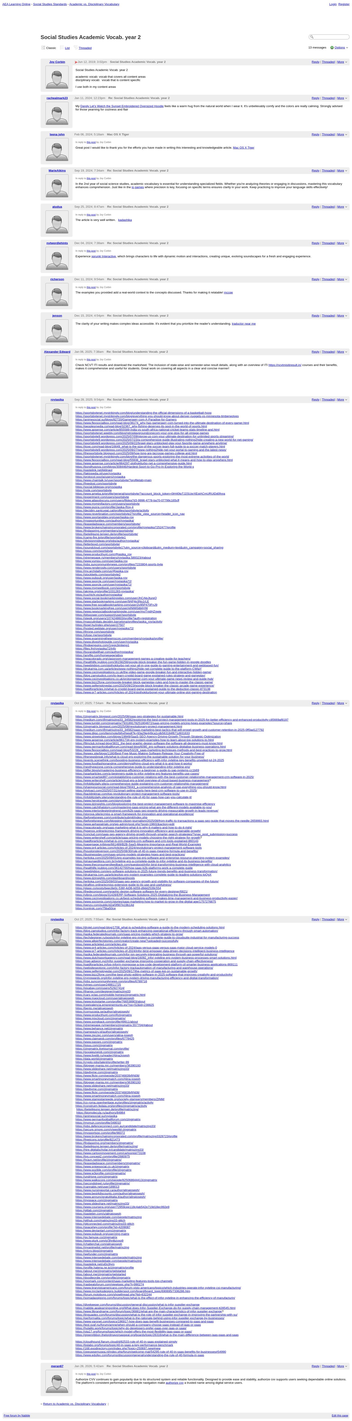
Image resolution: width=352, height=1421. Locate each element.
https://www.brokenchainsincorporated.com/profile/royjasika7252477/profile (125, 527)
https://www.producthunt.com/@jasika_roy (103, 554)
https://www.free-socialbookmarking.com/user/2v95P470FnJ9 (116, 604)
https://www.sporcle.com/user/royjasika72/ (103, 581)
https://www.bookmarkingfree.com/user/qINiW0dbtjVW (111, 608)
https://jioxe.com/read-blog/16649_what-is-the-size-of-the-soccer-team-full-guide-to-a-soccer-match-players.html (150, 446)
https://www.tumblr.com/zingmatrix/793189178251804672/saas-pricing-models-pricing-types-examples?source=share (153, 723)
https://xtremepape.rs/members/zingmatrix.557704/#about (114, 1025)
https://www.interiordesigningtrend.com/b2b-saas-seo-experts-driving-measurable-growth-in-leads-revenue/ (146, 810)
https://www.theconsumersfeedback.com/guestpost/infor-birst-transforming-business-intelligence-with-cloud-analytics (153, 864)
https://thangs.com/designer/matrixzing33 (102, 991)
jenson (57, 315)
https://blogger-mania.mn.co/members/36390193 (108, 1065)
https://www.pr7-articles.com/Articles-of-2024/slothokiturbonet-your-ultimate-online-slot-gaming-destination (146, 692)
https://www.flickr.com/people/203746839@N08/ (107, 1075)
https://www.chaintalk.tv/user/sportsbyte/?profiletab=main (113, 480)
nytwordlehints (57, 243)
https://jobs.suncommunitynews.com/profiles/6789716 (111, 981)
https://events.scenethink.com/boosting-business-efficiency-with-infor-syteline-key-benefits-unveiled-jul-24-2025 (149, 760)
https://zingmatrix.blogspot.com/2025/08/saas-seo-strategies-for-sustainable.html (129, 716)
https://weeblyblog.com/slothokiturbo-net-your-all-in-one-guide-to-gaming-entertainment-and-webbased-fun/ (147, 665)
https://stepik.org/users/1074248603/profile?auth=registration (116, 618)
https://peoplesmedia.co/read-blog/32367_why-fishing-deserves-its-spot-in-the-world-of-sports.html (141, 426)
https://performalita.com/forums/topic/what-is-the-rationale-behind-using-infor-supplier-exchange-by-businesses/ (149, 1318)
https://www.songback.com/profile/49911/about (106, 1021)
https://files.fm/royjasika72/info (95, 648)
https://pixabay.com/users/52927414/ (100, 988)
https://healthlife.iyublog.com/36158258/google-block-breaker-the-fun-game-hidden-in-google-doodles (143, 662)
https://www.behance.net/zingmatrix (99, 1028)
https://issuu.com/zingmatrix (94, 1045)
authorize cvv (175, 1382)
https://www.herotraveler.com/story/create (103, 800)
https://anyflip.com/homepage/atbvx (99, 655)
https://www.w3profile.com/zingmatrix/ (100, 1173)
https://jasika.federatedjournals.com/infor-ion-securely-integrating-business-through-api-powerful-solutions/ (146, 954)
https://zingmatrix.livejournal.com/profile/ (102, 1048)
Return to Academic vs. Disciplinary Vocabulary (74, 1404)
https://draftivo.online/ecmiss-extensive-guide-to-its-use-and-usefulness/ (123, 884)
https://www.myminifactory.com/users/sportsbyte (107, 503)
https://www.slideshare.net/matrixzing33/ (102, 1069)
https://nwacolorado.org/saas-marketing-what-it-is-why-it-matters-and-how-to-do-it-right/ (133, 827)
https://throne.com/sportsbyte (94, 631)
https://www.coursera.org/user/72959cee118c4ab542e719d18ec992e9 (122, 1207)
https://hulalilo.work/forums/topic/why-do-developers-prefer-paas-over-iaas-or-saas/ (130, 1328)
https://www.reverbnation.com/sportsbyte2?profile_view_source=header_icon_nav (130, 514)
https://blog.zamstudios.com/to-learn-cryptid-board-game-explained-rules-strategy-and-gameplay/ (140, 675)
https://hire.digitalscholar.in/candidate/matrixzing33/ (109, 1149)
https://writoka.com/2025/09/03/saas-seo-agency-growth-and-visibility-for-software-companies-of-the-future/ (147, 881)
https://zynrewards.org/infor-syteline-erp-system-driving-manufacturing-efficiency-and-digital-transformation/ (147, 978)
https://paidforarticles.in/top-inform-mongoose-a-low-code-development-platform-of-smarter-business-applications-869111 (156, 964)
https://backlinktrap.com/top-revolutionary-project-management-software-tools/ (127, 793)
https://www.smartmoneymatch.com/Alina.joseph (107, 1079)
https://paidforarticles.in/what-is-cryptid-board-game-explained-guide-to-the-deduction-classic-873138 (142, 689)
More (340, 62)
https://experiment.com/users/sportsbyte (102, 497)
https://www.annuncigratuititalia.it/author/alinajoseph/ (110, 1196)
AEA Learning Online (16, 4)
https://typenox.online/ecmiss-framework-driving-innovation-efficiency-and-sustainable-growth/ (138, 831)
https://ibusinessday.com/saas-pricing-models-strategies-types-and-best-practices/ (130, 854)
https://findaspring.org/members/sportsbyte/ (104, 530)
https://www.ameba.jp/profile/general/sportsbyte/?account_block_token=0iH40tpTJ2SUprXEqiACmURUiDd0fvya (150, 493)
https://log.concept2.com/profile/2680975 (102, 1156)
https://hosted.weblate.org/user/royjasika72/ (104, 628)
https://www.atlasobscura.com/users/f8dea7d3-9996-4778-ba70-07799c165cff (127, 500)
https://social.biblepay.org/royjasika (98, 487)
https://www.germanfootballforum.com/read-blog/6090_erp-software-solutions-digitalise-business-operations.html (150, 746)
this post (91, 142)
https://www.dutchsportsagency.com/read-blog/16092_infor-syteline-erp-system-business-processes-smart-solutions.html (155, 957)
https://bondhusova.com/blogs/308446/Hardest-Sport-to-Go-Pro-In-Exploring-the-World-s (134, 466)
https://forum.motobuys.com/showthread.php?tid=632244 (113, 1294)
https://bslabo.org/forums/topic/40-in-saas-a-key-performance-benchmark (124, 1345)
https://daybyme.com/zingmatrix (96, 1072)
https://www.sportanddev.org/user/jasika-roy (104, 517)
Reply (315, 62)
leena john (57, 134)
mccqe (228, 292)
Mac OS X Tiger (243, 147)
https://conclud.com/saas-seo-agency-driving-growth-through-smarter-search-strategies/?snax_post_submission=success (156, 834)
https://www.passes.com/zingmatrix (98, 1042)
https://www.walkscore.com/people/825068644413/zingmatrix (116, 1180)
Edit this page (340, 1415)
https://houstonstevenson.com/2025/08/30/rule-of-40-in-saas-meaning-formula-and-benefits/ (136, 851)
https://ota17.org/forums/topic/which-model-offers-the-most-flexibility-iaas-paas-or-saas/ (133, 1331)
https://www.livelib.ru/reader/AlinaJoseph (102, 1055)
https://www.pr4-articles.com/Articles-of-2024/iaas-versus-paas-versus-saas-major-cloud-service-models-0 (146, 947)
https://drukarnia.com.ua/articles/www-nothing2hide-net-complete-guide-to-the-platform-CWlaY (138, 668)
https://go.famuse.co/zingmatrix (96, 1237)
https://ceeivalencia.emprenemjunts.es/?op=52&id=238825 (114, 1005)
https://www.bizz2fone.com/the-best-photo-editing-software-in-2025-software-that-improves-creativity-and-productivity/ (154, 974)
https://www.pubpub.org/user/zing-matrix (102, 1234)
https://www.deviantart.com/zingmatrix (100, 1230)
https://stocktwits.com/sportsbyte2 (98, 574)
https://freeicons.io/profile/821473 (97, 1139)
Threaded (85, 48)
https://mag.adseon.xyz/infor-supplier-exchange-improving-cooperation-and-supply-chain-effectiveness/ (144, 961)
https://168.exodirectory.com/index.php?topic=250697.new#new (118, 1348)
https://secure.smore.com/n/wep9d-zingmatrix (105, 1129)
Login (333, 4)
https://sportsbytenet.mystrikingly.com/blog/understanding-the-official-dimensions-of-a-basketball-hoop (143, 412)
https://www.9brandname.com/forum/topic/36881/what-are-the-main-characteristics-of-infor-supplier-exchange (148, 1311)
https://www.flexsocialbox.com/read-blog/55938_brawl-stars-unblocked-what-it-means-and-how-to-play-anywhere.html (154, 460)
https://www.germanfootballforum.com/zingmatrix (108, 1119)
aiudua (57, 206)
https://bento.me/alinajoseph (94, 1008)
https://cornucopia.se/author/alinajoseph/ (102, 1011)
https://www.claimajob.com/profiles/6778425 (104, 1038)
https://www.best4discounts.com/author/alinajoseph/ (110, 1193)
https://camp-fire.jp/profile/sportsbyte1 (100, 537)
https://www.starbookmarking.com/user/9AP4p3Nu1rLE (112, 601)
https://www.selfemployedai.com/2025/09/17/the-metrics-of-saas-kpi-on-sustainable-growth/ (136, 971)
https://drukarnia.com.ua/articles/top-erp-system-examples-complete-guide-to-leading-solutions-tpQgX (143, 874)
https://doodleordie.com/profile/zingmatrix (102, 1277)
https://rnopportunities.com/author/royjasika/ (104, 520)
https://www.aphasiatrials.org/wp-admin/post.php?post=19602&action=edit (124, 824)
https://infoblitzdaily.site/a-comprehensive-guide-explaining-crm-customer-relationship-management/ (142, 783)
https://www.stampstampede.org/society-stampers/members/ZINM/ (120, 1099)
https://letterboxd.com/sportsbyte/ (97, 544)
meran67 (57, 1366)
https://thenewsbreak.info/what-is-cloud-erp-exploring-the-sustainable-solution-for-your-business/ (139, 756)
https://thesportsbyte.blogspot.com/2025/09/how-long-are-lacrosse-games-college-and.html (136, 453)
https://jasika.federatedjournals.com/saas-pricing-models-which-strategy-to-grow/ (129, 934)
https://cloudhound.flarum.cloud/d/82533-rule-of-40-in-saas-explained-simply (126, 1341)
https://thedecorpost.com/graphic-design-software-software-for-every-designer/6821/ (131, 891)
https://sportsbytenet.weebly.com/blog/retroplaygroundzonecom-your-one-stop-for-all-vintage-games (142, 433)
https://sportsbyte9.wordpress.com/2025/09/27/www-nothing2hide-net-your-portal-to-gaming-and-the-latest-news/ (150, 450)
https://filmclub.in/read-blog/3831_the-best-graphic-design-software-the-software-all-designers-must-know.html (148, 743)
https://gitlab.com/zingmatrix (94, 1210)
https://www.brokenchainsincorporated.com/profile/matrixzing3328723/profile (126, 1136)
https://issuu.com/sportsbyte (94, 551)
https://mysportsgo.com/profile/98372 (100, 1133)
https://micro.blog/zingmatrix (94, 1250)
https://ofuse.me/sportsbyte (93, 635)
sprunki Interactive (103, 256)
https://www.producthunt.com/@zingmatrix (103, 1015)
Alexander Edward (57, 351)
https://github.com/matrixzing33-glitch (100, 1220)
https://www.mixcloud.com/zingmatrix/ (100, 1018)
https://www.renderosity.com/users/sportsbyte (105, 567)
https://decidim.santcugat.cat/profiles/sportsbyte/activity (112, 510)
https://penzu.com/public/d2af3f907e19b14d (104, 905)
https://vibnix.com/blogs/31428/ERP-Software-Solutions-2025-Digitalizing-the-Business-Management (142, 895)
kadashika (125, 220)
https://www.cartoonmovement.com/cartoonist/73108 (110, 1153)
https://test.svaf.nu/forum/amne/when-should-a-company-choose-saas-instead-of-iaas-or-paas (138, 1324)
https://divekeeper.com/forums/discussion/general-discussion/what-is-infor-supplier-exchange (137, 1304)
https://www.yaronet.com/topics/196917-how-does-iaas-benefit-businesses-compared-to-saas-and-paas (144, 1321)
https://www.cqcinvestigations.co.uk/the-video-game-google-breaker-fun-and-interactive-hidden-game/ (143, 672)
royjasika (57, 399)
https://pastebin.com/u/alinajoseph (98, 1213)
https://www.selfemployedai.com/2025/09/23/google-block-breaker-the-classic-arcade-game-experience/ (144, 685)
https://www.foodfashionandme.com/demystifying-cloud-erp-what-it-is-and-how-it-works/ (133, 763)
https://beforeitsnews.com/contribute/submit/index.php (111, 817)
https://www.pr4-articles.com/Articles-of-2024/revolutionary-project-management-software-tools (138, 847)
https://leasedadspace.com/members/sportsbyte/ (107, 524)
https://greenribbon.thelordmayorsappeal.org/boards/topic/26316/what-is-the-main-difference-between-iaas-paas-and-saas (157, 1335)
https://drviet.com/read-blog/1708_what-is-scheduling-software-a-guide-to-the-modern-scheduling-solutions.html (149, 927)
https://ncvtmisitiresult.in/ (284, 365)
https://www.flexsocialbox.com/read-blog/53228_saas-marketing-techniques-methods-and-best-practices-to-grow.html (153, 750)
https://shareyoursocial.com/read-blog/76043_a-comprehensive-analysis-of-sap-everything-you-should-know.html (150, 787)
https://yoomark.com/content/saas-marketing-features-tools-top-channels (123, 1281)
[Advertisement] (176, 20)
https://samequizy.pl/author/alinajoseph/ (101, 1031)
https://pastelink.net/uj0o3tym (94, 1264)
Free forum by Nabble (17, 1415)
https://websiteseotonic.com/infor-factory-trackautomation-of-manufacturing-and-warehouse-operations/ (144, 967)
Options (339, 47)
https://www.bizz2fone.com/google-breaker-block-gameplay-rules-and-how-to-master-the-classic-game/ (144, 682)
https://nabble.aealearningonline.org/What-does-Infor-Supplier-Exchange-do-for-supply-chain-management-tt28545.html (155, 1308)
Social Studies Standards (50, 4)
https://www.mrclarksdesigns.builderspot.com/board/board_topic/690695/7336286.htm (132, 1291)
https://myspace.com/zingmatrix (96, 1200)
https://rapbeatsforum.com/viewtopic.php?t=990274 (109, 1284)
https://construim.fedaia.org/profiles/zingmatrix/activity (111, 1106)
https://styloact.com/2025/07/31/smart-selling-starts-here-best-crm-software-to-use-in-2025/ (136, 790)
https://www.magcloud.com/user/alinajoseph (104, 998)
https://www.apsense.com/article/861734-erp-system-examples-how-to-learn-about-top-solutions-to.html (144, 740)
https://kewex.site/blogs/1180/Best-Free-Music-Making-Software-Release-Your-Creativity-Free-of (139, 753)
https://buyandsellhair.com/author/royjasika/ (104, 652)
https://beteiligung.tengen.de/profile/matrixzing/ (107, 1109)
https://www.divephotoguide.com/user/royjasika (106, 641)
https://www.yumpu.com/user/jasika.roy (101, 561)
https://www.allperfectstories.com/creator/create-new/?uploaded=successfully (126, 941)
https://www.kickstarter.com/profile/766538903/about (110, 1001)
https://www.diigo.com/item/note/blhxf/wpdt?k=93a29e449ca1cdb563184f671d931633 (132, 733)
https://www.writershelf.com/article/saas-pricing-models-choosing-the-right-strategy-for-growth (137, 837)
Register (344, 4)
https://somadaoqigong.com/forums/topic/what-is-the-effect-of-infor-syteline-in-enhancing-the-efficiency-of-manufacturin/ (155, 1298)
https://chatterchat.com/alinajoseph (98, 1244)
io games (138, 187)
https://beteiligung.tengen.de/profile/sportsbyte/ (106, 534)
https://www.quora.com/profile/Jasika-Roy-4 (104, 507)
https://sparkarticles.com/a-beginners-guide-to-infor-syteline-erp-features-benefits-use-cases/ (137, 773)
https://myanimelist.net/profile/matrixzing (102, 1247)
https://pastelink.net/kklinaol (93, 470)
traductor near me (244, 323)
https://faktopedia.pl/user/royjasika (98, 473)
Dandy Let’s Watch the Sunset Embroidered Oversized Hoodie (122, 106)
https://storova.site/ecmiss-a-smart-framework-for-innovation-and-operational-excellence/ (134, 814)
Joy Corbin (57, 62)
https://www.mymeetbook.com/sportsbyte (102, 588)
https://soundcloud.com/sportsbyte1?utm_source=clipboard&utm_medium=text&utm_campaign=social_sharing (149, 547)
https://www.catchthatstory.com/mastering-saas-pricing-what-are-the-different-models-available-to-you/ (143, 807)
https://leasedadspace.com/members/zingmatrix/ (107, 1163)
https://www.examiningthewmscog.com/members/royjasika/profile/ (119, 638)
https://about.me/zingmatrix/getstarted (100, 1271)
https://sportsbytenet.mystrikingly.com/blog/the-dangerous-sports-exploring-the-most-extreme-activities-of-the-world (152, 456)
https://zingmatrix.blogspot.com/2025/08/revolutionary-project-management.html (128, 726)
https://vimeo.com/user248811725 (98, 984)
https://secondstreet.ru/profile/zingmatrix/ (102, 1183)
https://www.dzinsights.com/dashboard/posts (105, 878)
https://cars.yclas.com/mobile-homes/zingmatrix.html (110, 994)
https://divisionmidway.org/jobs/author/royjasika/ (107, 540)
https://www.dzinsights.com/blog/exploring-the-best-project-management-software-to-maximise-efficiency (145, 804)
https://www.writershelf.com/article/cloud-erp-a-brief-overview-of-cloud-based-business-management (142, 780)
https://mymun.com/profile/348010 (98, 1122)
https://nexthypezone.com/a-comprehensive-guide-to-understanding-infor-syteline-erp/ (132, 767)
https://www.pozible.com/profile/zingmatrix (103, 1170)
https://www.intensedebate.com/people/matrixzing (108, 1217)
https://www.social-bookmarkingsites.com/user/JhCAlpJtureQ (116, 598)
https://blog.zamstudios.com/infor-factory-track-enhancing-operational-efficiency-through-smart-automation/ (146, 930)
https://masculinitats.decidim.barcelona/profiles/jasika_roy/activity (118, 621)
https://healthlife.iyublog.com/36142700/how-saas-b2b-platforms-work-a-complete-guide (134, 868)
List (67, 48)
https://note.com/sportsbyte (93, 490)
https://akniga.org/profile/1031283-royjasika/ (104, 591)
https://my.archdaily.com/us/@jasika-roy (101, 571)
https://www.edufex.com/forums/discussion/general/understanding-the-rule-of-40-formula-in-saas (139, 1355)
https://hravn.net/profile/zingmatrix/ (98, 1159)
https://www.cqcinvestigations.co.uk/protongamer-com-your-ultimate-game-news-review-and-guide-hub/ (144, 679)
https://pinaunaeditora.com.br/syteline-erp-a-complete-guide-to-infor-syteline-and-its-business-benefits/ (143, 861)
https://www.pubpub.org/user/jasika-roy (101, 577)
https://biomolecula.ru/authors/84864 (100, 1112)
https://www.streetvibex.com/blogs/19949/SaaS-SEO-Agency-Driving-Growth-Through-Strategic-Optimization (148, 736)
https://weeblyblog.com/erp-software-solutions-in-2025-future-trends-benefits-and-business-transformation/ (146, 871)
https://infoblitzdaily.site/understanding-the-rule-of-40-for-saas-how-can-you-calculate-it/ (133, 797)
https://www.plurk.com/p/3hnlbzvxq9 (99, 1240)
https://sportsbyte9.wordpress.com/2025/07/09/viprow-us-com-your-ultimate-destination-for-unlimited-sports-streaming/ (154, 436)
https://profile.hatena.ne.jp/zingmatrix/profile (104, 1267)
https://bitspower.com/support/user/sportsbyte (105, 615)
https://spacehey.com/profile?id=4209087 (102, 1227)
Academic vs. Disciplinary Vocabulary (94, 4)
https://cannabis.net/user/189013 (97, 1186)
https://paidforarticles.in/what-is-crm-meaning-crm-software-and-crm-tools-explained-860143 (136, 841)
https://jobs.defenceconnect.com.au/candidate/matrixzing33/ (115, 1126)
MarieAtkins (57, 170)
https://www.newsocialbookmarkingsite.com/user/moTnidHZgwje (118, 611)
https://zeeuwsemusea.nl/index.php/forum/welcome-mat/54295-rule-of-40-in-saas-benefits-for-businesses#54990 (150, 1351)
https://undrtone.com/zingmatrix (96, 1176)
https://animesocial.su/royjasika (96, 1116)
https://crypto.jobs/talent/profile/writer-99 (102, 1062)
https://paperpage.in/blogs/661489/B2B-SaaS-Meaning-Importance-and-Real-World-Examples (138, 844)
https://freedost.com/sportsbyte (96, 483)
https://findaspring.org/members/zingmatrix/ (104, 1143)
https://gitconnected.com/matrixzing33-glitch (104, 1223)
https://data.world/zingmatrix (94, 1058)
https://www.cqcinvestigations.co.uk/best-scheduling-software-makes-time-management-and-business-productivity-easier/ (156, 898)
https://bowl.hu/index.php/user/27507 (100, 625)
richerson (57, 279)
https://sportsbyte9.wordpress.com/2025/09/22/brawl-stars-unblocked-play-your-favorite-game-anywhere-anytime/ (151, 443)
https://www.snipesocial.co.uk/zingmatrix (102, 1166)
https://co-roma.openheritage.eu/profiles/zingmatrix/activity (114, 1102)
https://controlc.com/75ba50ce (95, 908)
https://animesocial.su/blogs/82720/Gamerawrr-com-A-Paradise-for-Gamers (125, 419)
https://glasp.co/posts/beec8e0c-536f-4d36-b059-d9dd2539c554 (118, 888)
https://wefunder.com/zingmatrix (96, 1254)
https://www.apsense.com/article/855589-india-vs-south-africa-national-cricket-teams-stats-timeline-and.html (147, 429)
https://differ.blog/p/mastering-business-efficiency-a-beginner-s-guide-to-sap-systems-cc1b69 (137, 770)
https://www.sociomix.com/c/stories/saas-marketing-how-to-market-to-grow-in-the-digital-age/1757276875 (145, 901)
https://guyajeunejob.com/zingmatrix (99, 1052)
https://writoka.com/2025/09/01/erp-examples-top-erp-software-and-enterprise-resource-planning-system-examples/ (152, 857)
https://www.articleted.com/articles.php (101, 944)
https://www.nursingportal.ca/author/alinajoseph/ (107, 1190)
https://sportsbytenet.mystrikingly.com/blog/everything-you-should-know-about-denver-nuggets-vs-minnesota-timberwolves (157, 416)
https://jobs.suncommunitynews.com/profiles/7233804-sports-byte (119, 564)
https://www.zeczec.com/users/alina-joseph (104, 1035)
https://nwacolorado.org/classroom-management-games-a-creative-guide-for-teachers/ (133, 658)
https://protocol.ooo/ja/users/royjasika (100, 476)
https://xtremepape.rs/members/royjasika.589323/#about (113, 557)
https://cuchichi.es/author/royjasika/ (98, 594)
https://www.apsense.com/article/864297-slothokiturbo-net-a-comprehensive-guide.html (133, 463)
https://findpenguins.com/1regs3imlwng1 (102, 645)
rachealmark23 (57, 98)
